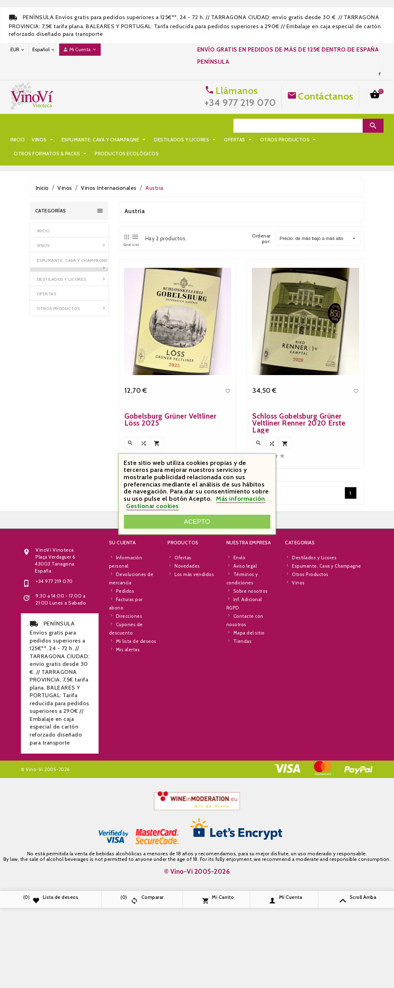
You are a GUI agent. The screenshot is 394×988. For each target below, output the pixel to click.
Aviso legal (245, 692)
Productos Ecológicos (46, 153)
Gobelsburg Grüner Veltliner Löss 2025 (170, 544)
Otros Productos (79, 140)
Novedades (187, 692)
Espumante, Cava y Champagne (104, 126)
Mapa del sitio (249, 759)
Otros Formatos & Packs (151, 140)
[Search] (298, 126)
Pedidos (125, 718)
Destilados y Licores (185, 126)
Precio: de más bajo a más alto (317, 239)
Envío (239, 684)
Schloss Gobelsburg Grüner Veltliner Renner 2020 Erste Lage (299, 547)
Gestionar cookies (152, 506)
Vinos (43, 126)
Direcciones (129, 743)
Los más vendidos (194, 701)
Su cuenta (122, 669)
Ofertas (28, 140)
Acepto (197, 521)
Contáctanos (326, 96)
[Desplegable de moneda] (17, 50)
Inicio (17, 126)
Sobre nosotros (250, 718)
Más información (240, 499)
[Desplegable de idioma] (43, 50)
